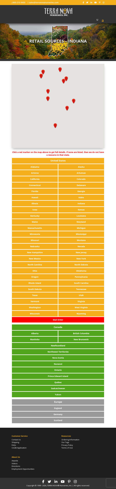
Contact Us (16, 439)
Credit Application (19, 447)
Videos (15, 463)
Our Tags (65, 442)
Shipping (15, 442)
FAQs (14, 445)
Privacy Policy (67, 445)
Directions (16, 466)
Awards (15, 460)
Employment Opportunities (23, 469)
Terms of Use (67, 447)
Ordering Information (70, 439)
